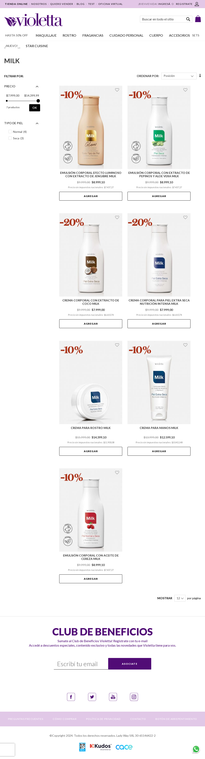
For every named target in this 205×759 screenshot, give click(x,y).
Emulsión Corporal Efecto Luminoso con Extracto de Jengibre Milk (90, 174)
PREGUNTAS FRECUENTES (25, 718)
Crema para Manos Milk (159, 428)
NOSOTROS (39, 3)
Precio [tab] (9, 86)
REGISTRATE (184, 3)
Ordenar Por (147, 75)
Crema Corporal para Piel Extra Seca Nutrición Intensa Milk (159, 302)
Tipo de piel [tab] (13, 123)
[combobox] (166, 19)
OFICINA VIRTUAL (110, 3)
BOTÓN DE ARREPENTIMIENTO (176, 718)
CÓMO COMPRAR (64, 718)
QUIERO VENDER (61, 3)
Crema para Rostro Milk (91, 428)
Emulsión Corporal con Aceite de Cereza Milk (91, 557)
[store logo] (33, 19)
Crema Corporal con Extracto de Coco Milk (90, 302)
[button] (117, 90)
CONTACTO (138, 718)
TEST (91, 3)
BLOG (81, 3)
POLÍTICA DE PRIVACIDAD (103, 718)
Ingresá (164, 3)
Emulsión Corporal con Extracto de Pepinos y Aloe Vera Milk (159, 174)
